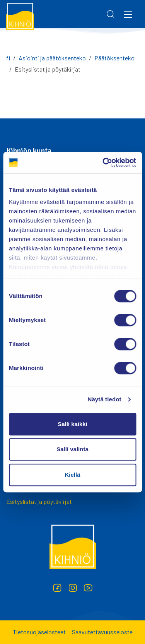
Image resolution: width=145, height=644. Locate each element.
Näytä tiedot (104, 399)
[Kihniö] (20, 16)
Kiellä (72, 474)
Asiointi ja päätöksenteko (52, 58)
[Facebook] (57, 588)
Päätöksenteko (114, 58)
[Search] (110, 14)
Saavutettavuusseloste (102, 631)
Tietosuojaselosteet (39, 631)
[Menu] (128, 14)
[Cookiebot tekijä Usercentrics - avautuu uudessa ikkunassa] (103, 163)
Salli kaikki (72, 424)
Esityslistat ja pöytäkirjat (39, 501)
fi (8, 58)
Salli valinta (72, 449)
